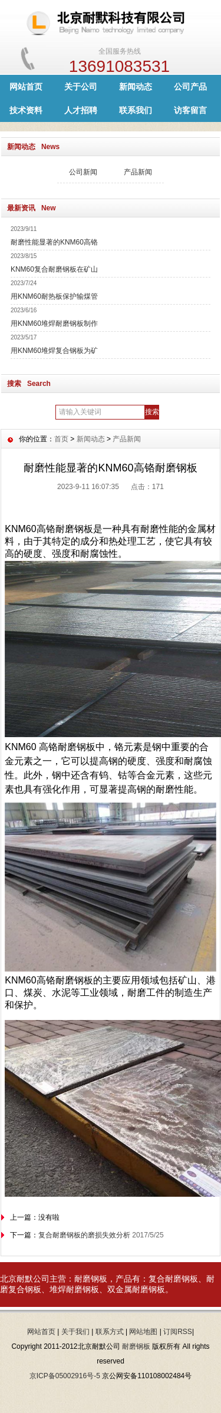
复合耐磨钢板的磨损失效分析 (84, 1235)
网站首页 (25, 86)
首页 (61, 439)
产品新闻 (138, 172)
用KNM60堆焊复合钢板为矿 (54, 350)
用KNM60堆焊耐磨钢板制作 (54, 323)
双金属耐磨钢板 (136, 1289)
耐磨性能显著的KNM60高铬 (54, 242)
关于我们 (75, 1332)
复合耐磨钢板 (173, 1278)
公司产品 (190, 86)
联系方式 (109, 1332)
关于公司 (80, 86)
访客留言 (190, 110)
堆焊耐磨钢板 (74, 1289)
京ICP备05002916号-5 (64, 1376)
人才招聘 (80, 110)
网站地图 (143, 1332)
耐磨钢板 (90, 1278)
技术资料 (25, 110)
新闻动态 (135, 86)
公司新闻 (83, 172)
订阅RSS (177, 1332)
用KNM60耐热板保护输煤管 (54, 296)
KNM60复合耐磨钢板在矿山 (54, 269)
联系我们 (135, 110)
